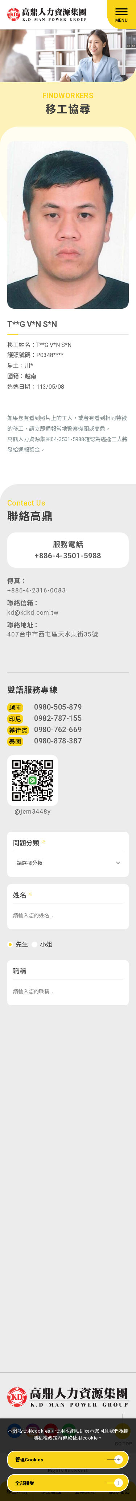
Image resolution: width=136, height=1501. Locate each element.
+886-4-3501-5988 (68, 561)
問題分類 (26, 849)
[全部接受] (68, 1483)
